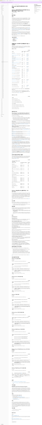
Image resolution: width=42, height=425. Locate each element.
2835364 (27, 54)
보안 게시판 (16, 4)
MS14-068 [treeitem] (3, 32)
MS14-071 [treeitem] (3, 29)
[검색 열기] (39, 0)
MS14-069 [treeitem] (3, 31)
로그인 (40, 0)
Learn (12, 4)
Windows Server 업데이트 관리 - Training (15, 415)
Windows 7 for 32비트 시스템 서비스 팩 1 (15, 62)
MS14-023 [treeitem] (3, 76)
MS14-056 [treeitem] (3, 44)
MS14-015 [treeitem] (3, 84)
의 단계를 (24, 29)
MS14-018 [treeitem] (3, 81)
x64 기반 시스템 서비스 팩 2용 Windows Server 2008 (16, 59)
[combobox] (4, 5)
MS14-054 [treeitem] (3, 46)
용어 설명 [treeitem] (2, 116)
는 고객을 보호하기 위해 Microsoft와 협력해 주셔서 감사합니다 (20, 381)
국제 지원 (18, 399)
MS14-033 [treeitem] (3, 66)
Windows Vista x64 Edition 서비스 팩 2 (15, 55)
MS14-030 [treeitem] (3, 69)
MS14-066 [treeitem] (3, 34)
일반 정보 (35, 6)
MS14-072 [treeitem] (3, 28)
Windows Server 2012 (14, 79)
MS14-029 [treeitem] (3, 70)
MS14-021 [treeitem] (3, 78)
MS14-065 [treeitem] (3, 35)
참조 (22, 147)
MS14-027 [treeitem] (3, 72)
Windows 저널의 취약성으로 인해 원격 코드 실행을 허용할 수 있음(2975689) (37, 5)
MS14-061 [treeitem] (3, 39)
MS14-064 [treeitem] (3, 36)
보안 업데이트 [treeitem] (2, 6)
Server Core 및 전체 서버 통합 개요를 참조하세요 (16, 140)
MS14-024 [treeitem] (3, 75)
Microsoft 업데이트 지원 (19, 396)
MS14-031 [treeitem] (3, 68)
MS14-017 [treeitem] (3, 82)
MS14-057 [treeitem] (3, 43)
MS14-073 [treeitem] (3, 27)
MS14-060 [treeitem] (3, 40)
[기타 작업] (29, 4)
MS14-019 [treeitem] (3, 80)
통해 (19, 92)
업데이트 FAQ (35, 8)
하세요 (23, 47)
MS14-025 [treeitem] (3, 74)
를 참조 (28, 198)
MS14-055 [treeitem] (3, 45)
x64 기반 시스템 (13, 70)
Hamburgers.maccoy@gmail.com (16, 382)
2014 (18, 4)
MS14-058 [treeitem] (3, 42)
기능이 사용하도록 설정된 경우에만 (25, 129)
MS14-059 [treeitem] (3, 41)
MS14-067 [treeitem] (3, 33)
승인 (34, 12)
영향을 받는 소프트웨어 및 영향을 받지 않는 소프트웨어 (37, 7)
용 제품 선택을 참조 (18, 146)
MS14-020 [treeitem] (3, 79)
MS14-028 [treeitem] (3, 71)
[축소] (7, 4)
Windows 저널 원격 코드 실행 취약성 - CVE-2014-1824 (37, 10)
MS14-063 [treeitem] (3, 37)
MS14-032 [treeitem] (3, 67)
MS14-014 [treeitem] (3, 85)
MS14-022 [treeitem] (3, 77)
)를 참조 (16, 158)
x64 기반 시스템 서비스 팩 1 (14, 66)
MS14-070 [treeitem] (3, 30)
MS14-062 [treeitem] (3, 38)
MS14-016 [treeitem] (3, 83)
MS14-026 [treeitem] (3, 73)
